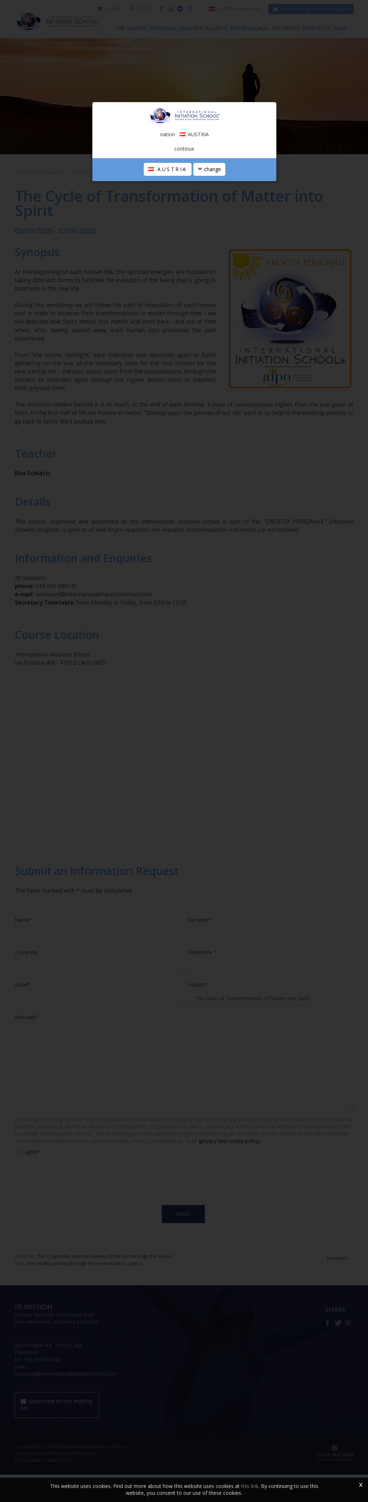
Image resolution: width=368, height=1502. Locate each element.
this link (249, 1486)
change (209, 217)
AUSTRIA (167, 217)
